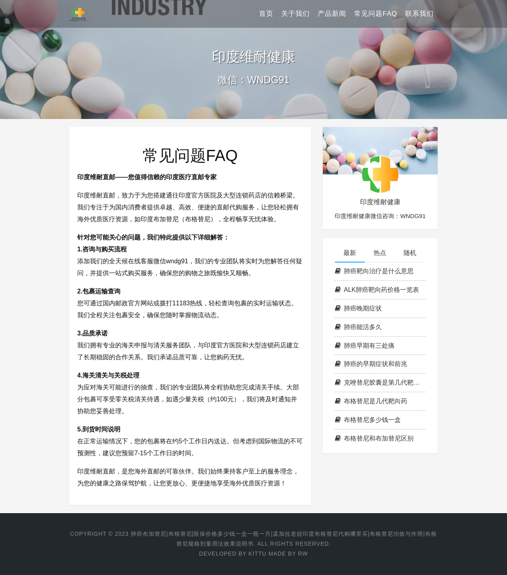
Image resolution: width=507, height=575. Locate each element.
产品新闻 (332, 13)
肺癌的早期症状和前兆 (371, 363)
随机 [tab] (410, 252)
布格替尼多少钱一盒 (368, 419)
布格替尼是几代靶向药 (371, 401)
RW (303, 553)
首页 (266, 13)
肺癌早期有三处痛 (365, 345)
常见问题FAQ (375, 13)
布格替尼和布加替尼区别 (374, 438)
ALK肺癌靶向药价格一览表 (377, 289)
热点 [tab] (380, 252)
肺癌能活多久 (358, 327)
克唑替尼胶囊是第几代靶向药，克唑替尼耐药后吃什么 (380, 382)
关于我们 (295, 13)
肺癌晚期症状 (358, 308)
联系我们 (419, 13)
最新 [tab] (349, 252)
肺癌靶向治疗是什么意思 (374, 271)
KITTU (257, 553)
